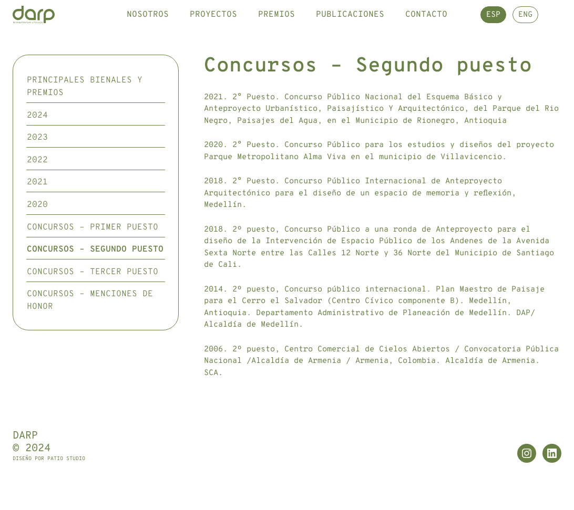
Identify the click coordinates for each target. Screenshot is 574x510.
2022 (37, 181)
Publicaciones (350, 25)
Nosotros (148, 25)
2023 (37, 159)
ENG (525, 26)
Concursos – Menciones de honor (90, 322)
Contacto (426, 25)
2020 (37, 227)
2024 (37, 137)
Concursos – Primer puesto (92, 249)
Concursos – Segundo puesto (95, 271)
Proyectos (213, 25)
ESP (493, 26)
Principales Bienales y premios (84, 108)
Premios (276, 25)
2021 (37, 204)
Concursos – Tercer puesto (92, 293)
